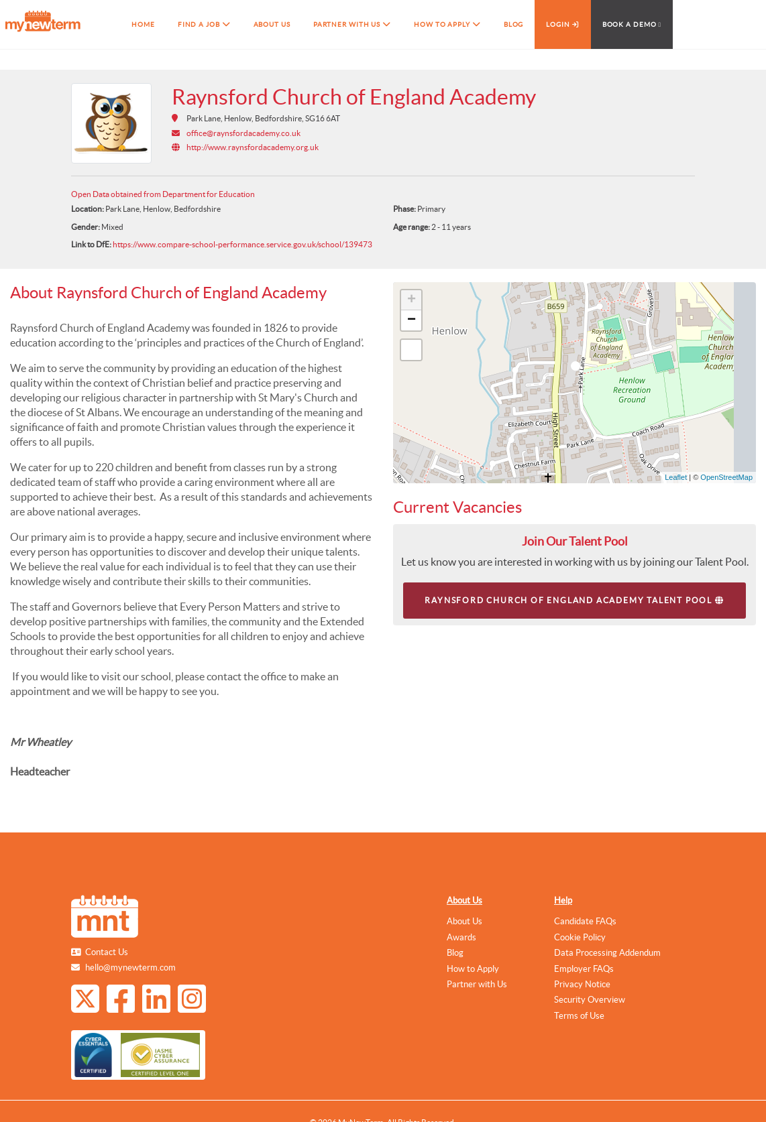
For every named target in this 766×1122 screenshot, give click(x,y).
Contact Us (106, 952)
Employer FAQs (584, 969)
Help (563, 900)
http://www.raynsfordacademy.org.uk (252, 147)
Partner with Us (477, 984)
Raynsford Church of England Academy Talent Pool (574, 600)
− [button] (411, 320)
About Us (464, 900)
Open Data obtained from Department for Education (163, 194)
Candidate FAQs (585, 921)
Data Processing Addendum (607, 953)
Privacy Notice (582, 984)
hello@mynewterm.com (130, 967)
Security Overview (589, 1000)
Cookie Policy (580, 937)
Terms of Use (579, 1016)
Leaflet (676, 477)
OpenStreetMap (726, 477)
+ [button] (411, 300)
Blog (455, 953)
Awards (461, 937)
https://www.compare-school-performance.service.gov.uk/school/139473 (242, 244)
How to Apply (473, 969)
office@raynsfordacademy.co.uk (243, 133)
